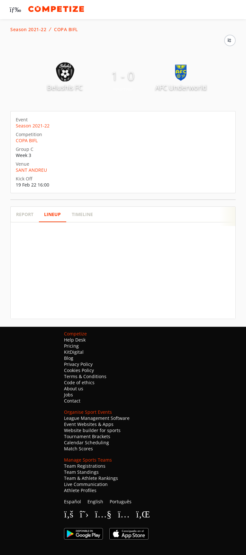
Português (121, 502)
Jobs (68, 395)
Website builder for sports (92, 430)
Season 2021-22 (28, 29)
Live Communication (86, 484)
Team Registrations (84, 466)
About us (73, 389)
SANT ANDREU (31, 170)
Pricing (71, 346)
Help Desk (75, 340)
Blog (68, 358)
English (95, 502)
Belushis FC (65, 87)
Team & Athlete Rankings (91, 478)
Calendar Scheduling (86, 442)
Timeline (82, 214)
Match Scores (78, 449)
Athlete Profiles (80, 490)
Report (24, 214)
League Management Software (97, 418)
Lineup (52, 214)
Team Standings (81, 472)
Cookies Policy (79, 370)
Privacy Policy (78, 364)
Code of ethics (79, 382)
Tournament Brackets (87, 436)
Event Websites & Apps (89, 424)
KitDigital (74, 352)
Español (72, 502)
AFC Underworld (181, 87)
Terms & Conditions (85, 376)
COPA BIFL (66, 29)
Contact (72, 401)
